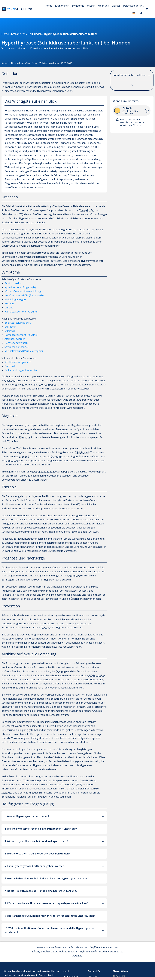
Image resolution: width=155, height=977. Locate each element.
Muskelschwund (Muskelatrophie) (23, 351)
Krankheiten (62, 5)
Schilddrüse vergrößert (17, 362)
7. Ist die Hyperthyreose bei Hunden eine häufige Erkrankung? (40, 891)
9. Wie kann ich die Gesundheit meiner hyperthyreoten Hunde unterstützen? (49, 915)
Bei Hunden (35, 34)
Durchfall (9, 330)
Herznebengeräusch (16, 343)
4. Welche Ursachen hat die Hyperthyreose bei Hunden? (37, 853)
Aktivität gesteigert (15, 299)
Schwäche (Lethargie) (16, 347)
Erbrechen (10, 326)
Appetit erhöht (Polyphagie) (20, 287)
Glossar (116, 5)
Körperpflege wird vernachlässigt (23, 291)
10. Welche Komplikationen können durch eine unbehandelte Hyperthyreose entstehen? (49, 930)
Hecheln (9, 303)
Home (48, 5)
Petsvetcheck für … (133, 5)
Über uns (103, 5)
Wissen (91, 5)
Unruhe (8, 307)
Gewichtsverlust (13, 283)
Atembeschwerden (14, 338)
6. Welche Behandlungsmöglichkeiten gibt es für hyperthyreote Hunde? (46, 878)
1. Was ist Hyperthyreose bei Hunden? (26, 816)
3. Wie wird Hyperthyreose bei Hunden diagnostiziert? (36, 841)
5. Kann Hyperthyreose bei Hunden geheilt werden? (34, 866)
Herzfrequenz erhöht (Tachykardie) (24, 295)
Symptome (78, 5)
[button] (141, 13)
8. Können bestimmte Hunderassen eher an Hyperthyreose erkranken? (46, 903)
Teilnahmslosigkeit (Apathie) (20, 370)
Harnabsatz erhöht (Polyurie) (20, 311)
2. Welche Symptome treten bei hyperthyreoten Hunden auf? (40, 828)
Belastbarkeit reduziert (17, 322)
